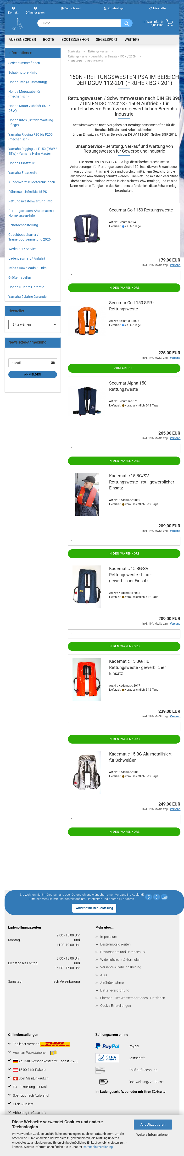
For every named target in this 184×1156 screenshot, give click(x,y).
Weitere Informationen (152, 1134)
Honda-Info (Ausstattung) (27, 82)
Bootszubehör (75, 39)
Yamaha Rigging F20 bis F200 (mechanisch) (30, 137)
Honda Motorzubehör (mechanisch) (24, 94)
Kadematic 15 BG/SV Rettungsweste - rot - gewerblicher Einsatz (141, 481)
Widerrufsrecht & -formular (120, 959)
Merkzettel (157, 8)
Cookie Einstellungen (115, 1005)
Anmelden (32, 374)
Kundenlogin (114, 8)
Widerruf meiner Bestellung (94, 908)
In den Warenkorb (124, 287)
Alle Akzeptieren (153, 1124)
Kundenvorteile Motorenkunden (31, 182)
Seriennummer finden (24, 63)
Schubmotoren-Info (22, 72)
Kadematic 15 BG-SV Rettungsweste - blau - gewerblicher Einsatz (130, 574)
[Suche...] (127, 23)
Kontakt (13, 10)
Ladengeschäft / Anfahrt (26, 258)
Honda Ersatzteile (21, 163)
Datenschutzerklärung (98, 1147)
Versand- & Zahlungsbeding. (121, 967)
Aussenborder (22, 39)
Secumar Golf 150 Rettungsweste (141, 209)
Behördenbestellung (23, 225)
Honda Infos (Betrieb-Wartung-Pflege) (31, 122)
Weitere (132, 39)
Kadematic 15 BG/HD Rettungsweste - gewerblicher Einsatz (137, 667)
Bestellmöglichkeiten (115, 944)
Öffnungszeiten (35, 10)
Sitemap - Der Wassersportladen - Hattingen (132, 998)
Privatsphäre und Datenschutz (122, 952)
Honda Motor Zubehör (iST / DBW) (29, 108)
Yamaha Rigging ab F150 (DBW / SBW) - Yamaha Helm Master (32, 151)
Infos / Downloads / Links (27, 268)
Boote (48, 39)
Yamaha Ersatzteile (22, 173)
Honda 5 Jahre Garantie (26, 287)
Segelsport (106, 39)
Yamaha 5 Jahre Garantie (27, 296)
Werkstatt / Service (22, 249)
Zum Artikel (124, 368)
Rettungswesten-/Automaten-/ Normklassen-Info (31, 213)
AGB (103, 975)
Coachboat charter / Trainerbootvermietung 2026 (29, 237)
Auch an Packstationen (35, 1052)
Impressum (108, 937)
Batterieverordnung (114, 990)
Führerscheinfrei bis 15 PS (27, 192)
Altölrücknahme (112, 983)
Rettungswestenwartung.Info (30, 201)
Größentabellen (19, 277)
